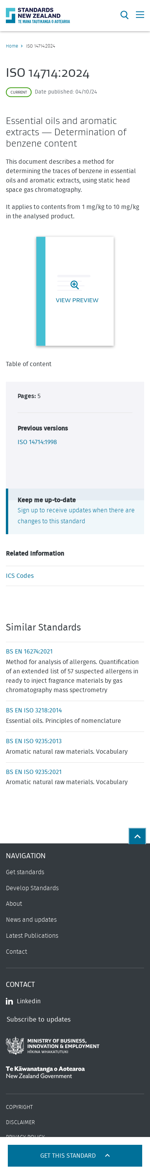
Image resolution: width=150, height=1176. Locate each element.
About (14, 904)
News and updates (31, 920)
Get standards (25, 872)
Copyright (19, 1107)
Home (12, 46)
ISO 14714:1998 (37, 442)
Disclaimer (20, 1122)
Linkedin (23, 1001)
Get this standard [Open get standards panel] (68, 1156)
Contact (16, 952)
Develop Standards (32, 888)
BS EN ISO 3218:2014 (34, 710)
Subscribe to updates (39, 1019)
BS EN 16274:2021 (29, 651)
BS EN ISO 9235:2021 (34, 772)
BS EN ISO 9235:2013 (34, 741)
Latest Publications (32, 936)
